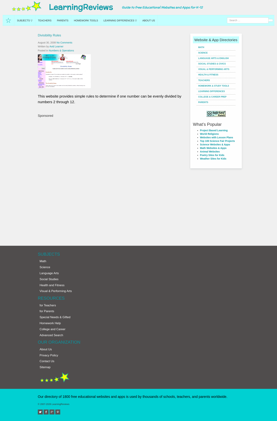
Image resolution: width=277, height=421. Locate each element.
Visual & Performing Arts (213, 69)
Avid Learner (56, 46)
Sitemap (45, 367)
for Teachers (48, 305)
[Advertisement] (113, 179)
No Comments (64, 42)
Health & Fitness (208, 74)
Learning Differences (211, 91)
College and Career (52, 329)
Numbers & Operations (61, 50)
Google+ (54, 411)
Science (203, 53)
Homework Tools (86, 20)
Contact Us (47, 361)
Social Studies (49, 279)
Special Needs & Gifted (55, 317)
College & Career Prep (212, 97)
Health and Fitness (52, 285)
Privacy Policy (49, 355)
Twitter (42, 411)
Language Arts (49, 273)
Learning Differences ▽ (120, 20)
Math (201, 47)
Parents (62, 20)
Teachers (44, 20)
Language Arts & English (213, 58)
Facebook (48, 411)
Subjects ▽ (25, 20)
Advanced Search (51, 335)
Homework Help (50, 323)
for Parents (47, 311)
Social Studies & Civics (212, 64)
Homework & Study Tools (213, 86)
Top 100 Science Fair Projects (217, 141)
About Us (148, 20)
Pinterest (59, 411)
